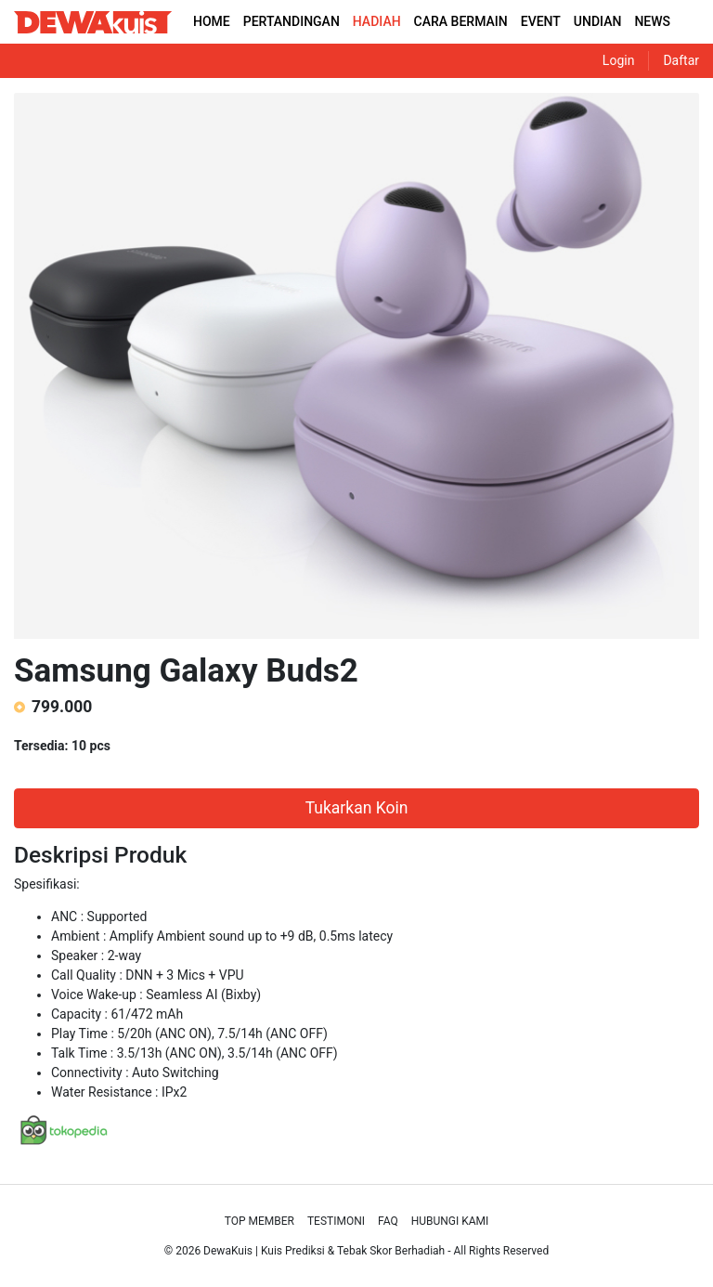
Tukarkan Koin (356, 808)
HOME (211, 21)
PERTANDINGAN (291, 21)
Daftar (681, 60)
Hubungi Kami (450, 1221)
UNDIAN (598, 21)
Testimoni (336, 1221)
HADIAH (377, 21)
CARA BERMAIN (461, 21)
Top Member (259, 1221)
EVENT (541, 21)
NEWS (652, 21)
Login (619, 60)
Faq (388, 1221)
